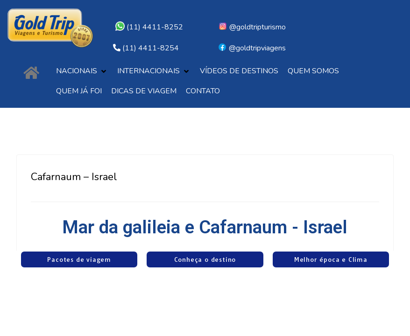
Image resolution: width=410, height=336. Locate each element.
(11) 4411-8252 (149, 27)
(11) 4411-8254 (150, 48)
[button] (82, 71)
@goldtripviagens (252, 48)
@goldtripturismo (252, 27)
